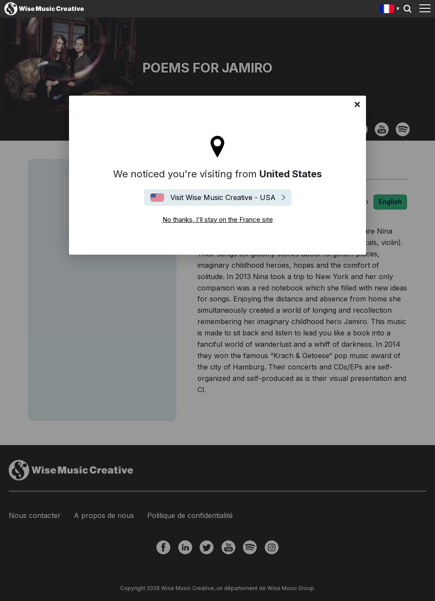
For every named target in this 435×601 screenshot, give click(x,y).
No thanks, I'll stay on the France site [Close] (357, 104)
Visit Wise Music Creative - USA (223, 197)
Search (407, 9)
